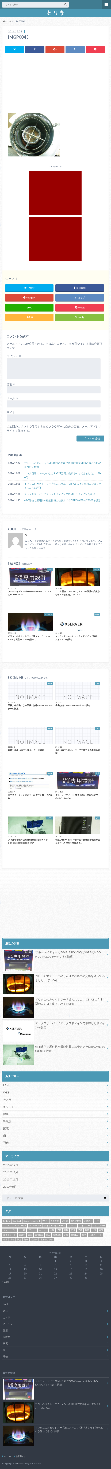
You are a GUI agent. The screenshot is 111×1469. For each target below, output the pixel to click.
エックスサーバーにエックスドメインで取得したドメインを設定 (59, 493)
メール (12, 398)
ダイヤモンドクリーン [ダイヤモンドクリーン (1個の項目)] (54, 1225)
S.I (26, 535)
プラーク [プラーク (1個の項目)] (32, 1230)
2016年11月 (10, 1172)
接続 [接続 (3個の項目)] (87, 1230)
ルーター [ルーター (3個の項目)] (43, 1230)
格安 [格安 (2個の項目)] (101, 1230)
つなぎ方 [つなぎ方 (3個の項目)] (55, 1221)
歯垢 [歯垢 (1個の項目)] (30, 1234)
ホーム (7, 1456)
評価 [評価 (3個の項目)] (26, 1239)
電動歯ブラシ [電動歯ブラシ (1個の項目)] (46, 1239)
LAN (6, 1085)
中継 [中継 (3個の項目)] (52, 1230)
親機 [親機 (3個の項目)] (12, 1239)
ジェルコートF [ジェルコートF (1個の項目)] (19, 1225)
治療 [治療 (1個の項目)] (66, 1234)
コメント (14, 356)
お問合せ (21, 1456)
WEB (6, 1092)
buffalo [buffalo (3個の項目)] (6, 1221)
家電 (6, 1128)
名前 (11, 384)
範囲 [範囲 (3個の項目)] (5, 1239)
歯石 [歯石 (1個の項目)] (48, 1234)
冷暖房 (7, 1121)
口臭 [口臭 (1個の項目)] (73, 1230)
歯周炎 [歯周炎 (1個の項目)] (22, 1234)
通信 (6, 1142)
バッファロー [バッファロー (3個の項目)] (99, 1225)
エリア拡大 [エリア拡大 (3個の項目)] (76, 1221)
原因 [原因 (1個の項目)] (66, 1230)
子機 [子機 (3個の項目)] (80, 1230)
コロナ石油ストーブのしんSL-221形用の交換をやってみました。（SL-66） (62, 475)
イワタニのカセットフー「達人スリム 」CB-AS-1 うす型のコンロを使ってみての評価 (62, 485)
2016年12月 (10, 1165)
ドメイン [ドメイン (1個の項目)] (72, 1225)
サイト (11, 412)
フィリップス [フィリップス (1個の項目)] (9, 1230)
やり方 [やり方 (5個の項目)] (65, 1221)
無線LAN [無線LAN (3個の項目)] (75, 1234)
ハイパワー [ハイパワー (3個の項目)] (84, 1225)
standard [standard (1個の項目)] (35, 1221)
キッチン (8, 1106)
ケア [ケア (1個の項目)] (97, 1221)
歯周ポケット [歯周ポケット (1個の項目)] (9, 1234)
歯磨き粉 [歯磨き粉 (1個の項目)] (57, 1234)
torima (20, 1463)
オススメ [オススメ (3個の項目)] (88, 1221)
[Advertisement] (55, 84)
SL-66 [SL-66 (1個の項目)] (26, 1221)
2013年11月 (10, 1179)
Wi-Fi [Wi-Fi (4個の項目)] (45, 1221)
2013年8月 (10, 1186)
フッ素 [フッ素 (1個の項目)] (22, 1230)
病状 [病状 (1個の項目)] (84, 1234)
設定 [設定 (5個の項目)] (19, 1239)
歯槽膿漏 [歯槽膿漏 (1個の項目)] (39, 1234)
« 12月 (5, 1281)
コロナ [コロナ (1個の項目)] (6, 1225)
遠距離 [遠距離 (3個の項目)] (34, 1239)
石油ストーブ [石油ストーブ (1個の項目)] (95, 1234)
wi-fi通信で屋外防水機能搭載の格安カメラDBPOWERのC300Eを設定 (62, 500)
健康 (6, 1114)
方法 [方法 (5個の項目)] (94, 1230)
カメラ (7, 1099)
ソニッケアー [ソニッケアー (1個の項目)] (35, 1225)
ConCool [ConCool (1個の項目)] (17, 1221)
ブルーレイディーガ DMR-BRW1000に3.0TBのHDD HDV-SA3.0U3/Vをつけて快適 (62, 464)
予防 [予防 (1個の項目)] (59, 1230)
